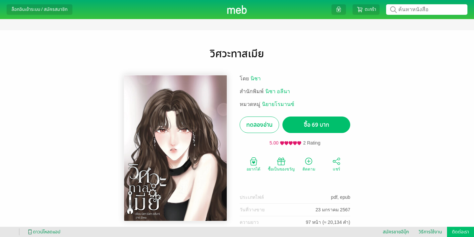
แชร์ (336, 163)
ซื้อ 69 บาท (316, 124)
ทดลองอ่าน (259, 124)
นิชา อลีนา (277, 91)
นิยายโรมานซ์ (278, 104)
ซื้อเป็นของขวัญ (281, 163)
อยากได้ (253, 163)
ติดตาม (309, 163)
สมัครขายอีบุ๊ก (396, 231)
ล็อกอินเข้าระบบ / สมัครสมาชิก (39, 9)
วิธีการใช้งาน (430, 231)
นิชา (255, 78)
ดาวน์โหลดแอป (43, 231)
